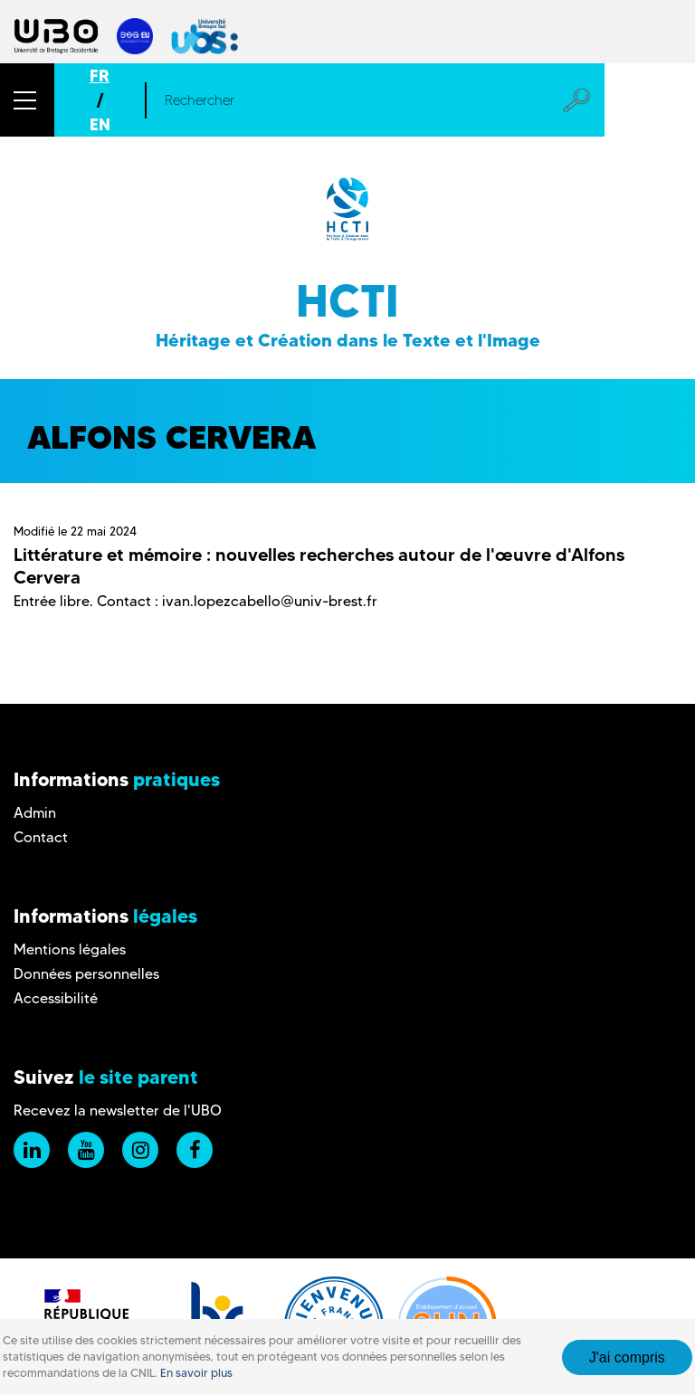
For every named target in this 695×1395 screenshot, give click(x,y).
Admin (35, 812)
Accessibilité (56, 998)
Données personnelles (86, 973)
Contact (41, 837)
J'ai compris (627, 1357)
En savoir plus (196, 1373)
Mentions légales (70, 949)
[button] (27, 100)
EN (100, 124)
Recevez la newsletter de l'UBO (118, 1110)
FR (99, 75)
